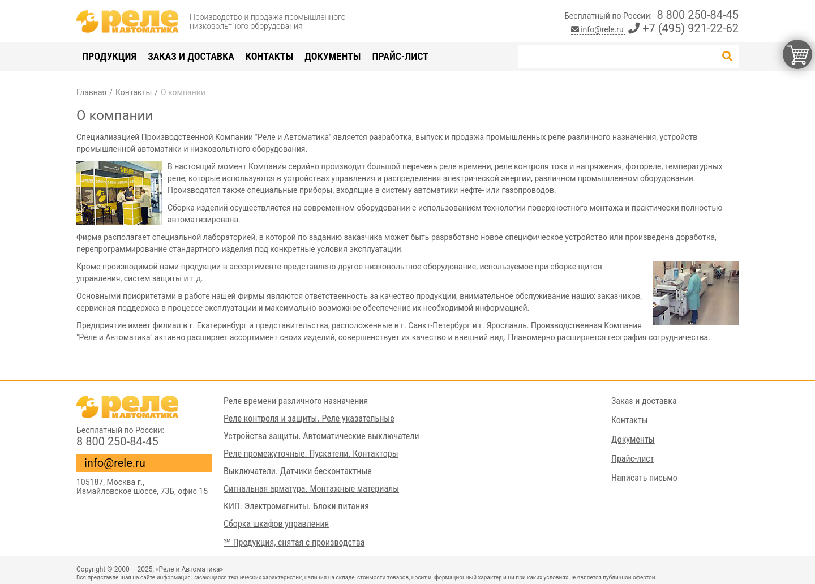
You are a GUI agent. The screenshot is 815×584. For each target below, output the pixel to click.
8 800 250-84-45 (698, 15)
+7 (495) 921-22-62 (683, 28)
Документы (332, 56)
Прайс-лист (400, 56)
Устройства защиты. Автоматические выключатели (321, 436)
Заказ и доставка (191, 56)
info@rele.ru (598, 29)
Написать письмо (644, 478)
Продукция (109, 56)
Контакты (269, 56)
